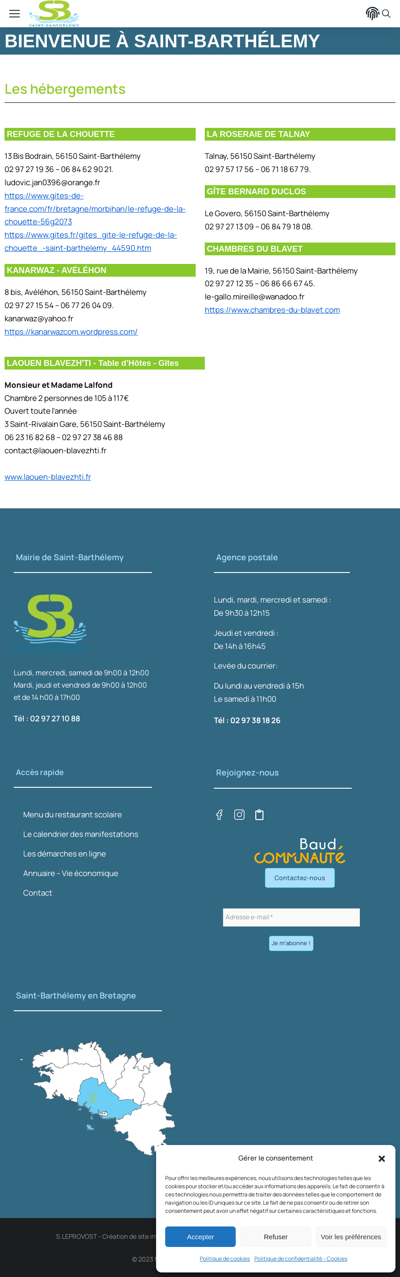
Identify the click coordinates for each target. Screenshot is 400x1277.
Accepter (200, 1237)
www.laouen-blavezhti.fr (48, 476)
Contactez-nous (299, 877)
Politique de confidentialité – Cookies (300, 1258)
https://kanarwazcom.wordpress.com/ (71, 331)
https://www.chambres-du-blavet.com (272, 309)
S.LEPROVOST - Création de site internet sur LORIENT (133, 1236)
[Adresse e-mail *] (291, 917)
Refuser (276, 1237)
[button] (381, 1158)
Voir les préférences (351, 1237)
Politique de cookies (225, 1258)
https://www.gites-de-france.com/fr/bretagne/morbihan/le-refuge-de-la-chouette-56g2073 (95, 208)
